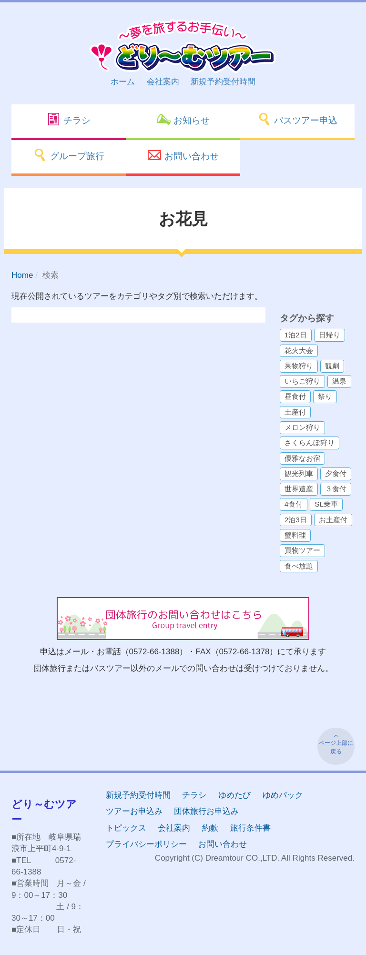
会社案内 (163, 81)
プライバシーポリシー (146, 844)
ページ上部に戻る (336, 747)
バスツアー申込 (297, 119)
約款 (210, 828)
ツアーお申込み (134, 811)
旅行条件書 (250, 828)
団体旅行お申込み (206, 811)
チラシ (69, 119)
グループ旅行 (68, 155)
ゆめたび (234, 795)
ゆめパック (283, 795)
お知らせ (182, 119)
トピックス (126, 828)
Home (22, 275)
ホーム (123, 81)
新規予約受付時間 (223, 81)
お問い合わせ (182, 155)
